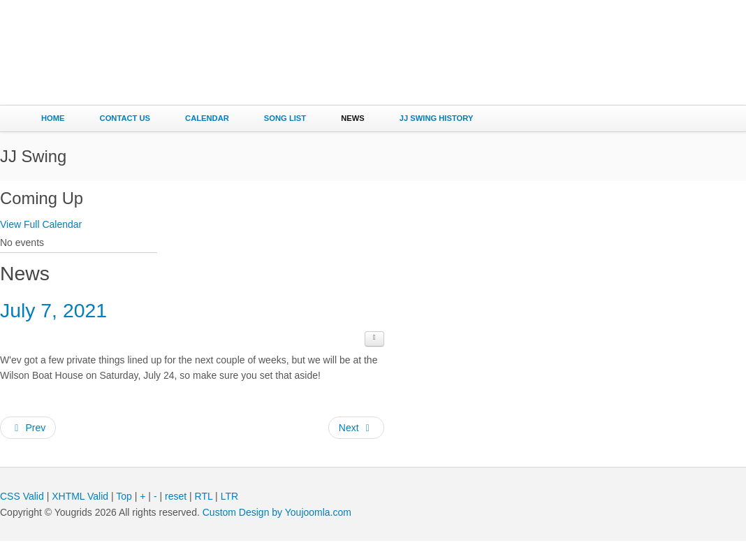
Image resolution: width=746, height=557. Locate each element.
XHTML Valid (80, 511)
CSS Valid (22, 511)
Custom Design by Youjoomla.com (277, 527)
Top (124, 511)
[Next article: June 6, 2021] (356, 443)
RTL (204, 511)
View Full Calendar (41, 224)
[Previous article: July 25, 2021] (28, 443)
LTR (229, 511)
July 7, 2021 (66, 322)
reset (175, 511)
